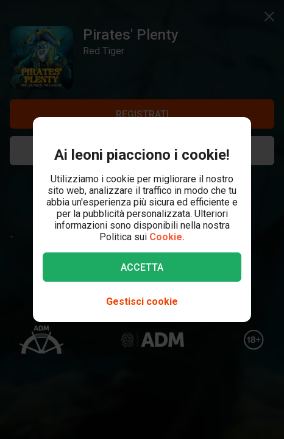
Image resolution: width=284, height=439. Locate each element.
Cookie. (167, 237)
